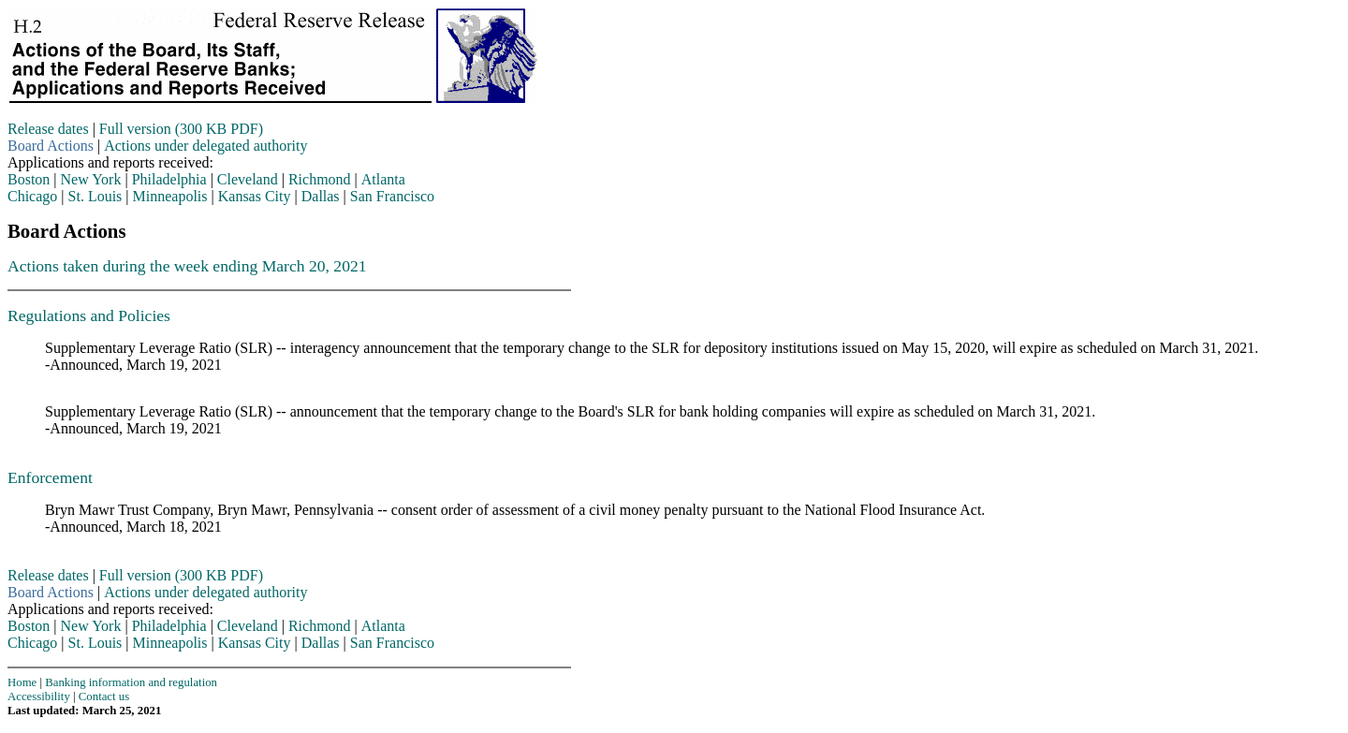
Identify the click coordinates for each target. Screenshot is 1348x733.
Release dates (48, 129)
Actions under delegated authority (205, 146)
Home (22, 682)
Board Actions (50, 146)
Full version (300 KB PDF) (181, 129)
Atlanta (383, 179)
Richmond (319, 179)
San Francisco (392, 196)
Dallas (320, 196)
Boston (28, 179)
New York (91, 179)
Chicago (32, 196)
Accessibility (38, 696)
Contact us (104, 696)
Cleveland (247, 179)
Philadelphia (169, 179)
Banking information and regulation (131, 682)
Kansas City (254, 196)
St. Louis (95, 196)
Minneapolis (170, 196)
